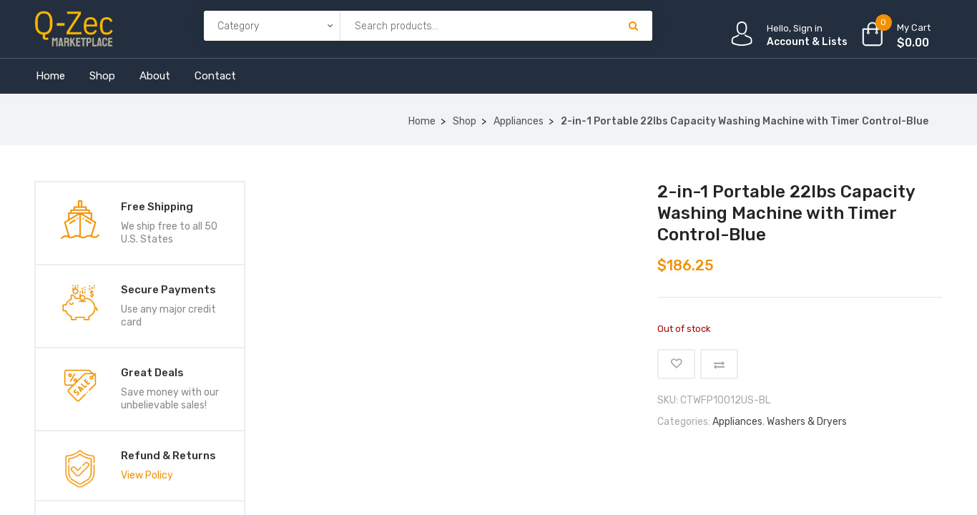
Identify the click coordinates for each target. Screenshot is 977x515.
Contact (215, 75)
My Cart (914, 27)
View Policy (147, 475)
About (154, 75)
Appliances (519, 121)
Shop (102, 75)
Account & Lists (807, 42)
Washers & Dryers (807, 422)
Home (50, 75)
